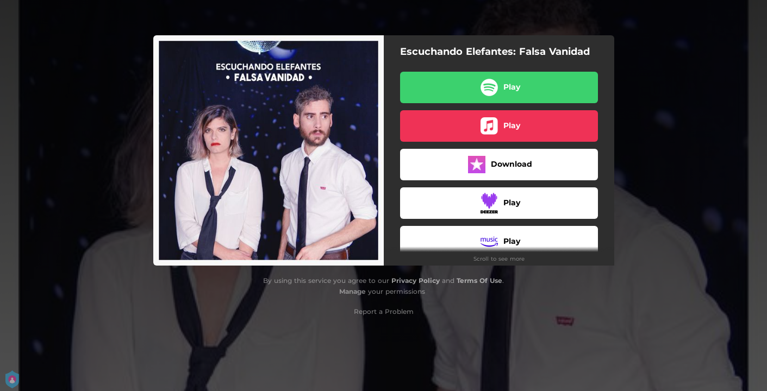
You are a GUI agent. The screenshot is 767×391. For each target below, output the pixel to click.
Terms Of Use (479, 280)
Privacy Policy (415, 280)
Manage (352, 291)
